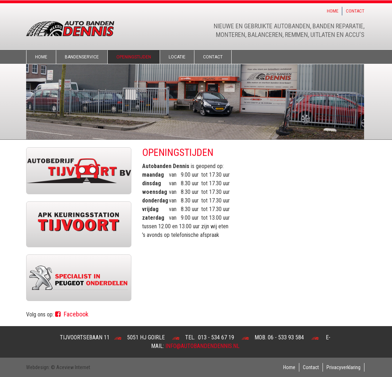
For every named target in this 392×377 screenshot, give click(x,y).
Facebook (71, 314)
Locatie (177, 56)
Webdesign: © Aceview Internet (58, 367)
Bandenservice (82, 56)
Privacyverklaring (343, 367)
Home (332, 11)
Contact (355, 11)
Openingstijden (133, 56)
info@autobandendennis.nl (202, 346)
